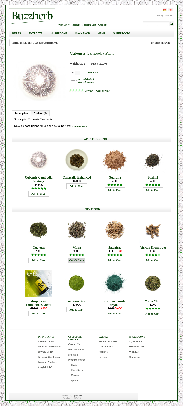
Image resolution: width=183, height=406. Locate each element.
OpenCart (77, 395)
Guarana (115, 177)
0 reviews (89, 91)
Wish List (134, 351)
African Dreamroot (153, 247)
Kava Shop (82, 33)
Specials (103, 357)
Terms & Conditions (49, 357)
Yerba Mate (153, 301)
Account (76, 25)
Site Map (73, 354)
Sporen (75, 380)
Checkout (102, 25)
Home (15, 43)
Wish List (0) (64, 25)
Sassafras (114, 247)
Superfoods (122, 33)
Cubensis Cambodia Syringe (39, 179)
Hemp (101, 33)
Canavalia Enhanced (76, 177)
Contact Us (74, 344)
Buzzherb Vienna (47, 341)
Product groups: (77, 359)
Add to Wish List (86, 79)
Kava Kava (77, 370)
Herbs (16, 33)
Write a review (102, 91)
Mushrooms (59, 33)
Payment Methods (47, 362)
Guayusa (39, 247)
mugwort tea (76, 301)
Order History (136, 346)
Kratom (75, 375)
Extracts (35, 33)
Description (21, 113)
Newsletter (134, 357)
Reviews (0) (40, 113)
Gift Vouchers (106, 346)
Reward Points (76, 349)
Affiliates (103, 351)
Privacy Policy (45, 351)
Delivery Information (49, 346)
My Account (135, 341)
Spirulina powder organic (115, 302)
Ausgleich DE (45, 367)
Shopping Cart (89, 25)
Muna (77, 247)
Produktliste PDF (108, 341)
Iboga (74, 365)
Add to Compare (85, 82)
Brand (23, 43)
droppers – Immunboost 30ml (38, 302)
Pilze (30, 43)
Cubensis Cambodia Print (46, 43)
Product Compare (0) (161, 43)
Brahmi (153, 177)
